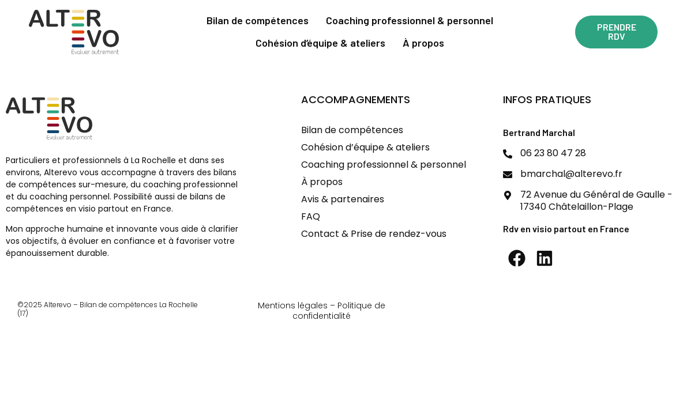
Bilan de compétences (258, 20)
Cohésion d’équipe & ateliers (320, 42)
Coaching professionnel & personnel (409, 20)
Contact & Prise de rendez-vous (373, 233)
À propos (423, 42)
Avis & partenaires (342, 199)
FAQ (310, 216)
